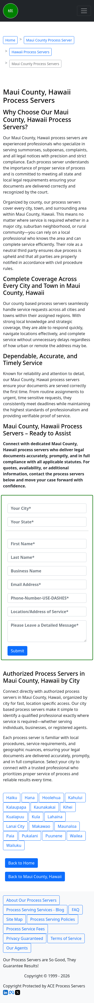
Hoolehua (51, 797)
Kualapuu (15, 816)
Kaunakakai (45, 807)
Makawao (41, 826)
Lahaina (55, 816)
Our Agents (17, 948)
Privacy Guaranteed (24, 938)
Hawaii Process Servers (30, 52)
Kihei (67, 807)
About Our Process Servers (31, 900)
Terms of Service (66, 938)
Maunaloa (67, 826)
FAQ (75, 910)
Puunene (53, 836)
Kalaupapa (16, 807)
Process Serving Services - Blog (35, 910)
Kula (36, 816)
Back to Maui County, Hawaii (35, 876)
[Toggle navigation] (84, 11)
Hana (30, 797)
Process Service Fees (25, 929)
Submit (17, 651)
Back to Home (21, 863)
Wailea (76, 836)
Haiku (11, 797)
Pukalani (30, 836)
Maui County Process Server (49, 40)
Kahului (75, 797)
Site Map (14, 919)
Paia (10, 836)
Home (10, 40)
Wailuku (13, 845)
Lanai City (15, 826)
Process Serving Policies (52, 919)
